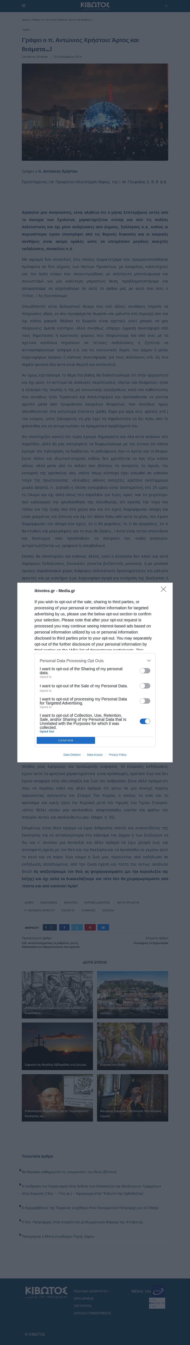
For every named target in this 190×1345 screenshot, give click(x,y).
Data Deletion (72, 754)
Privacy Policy (117, 754)
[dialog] (95, 672)
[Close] (165, 590)
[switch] (145, 670)
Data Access (95, 754)
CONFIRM (65, 740)
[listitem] (95, 660)
